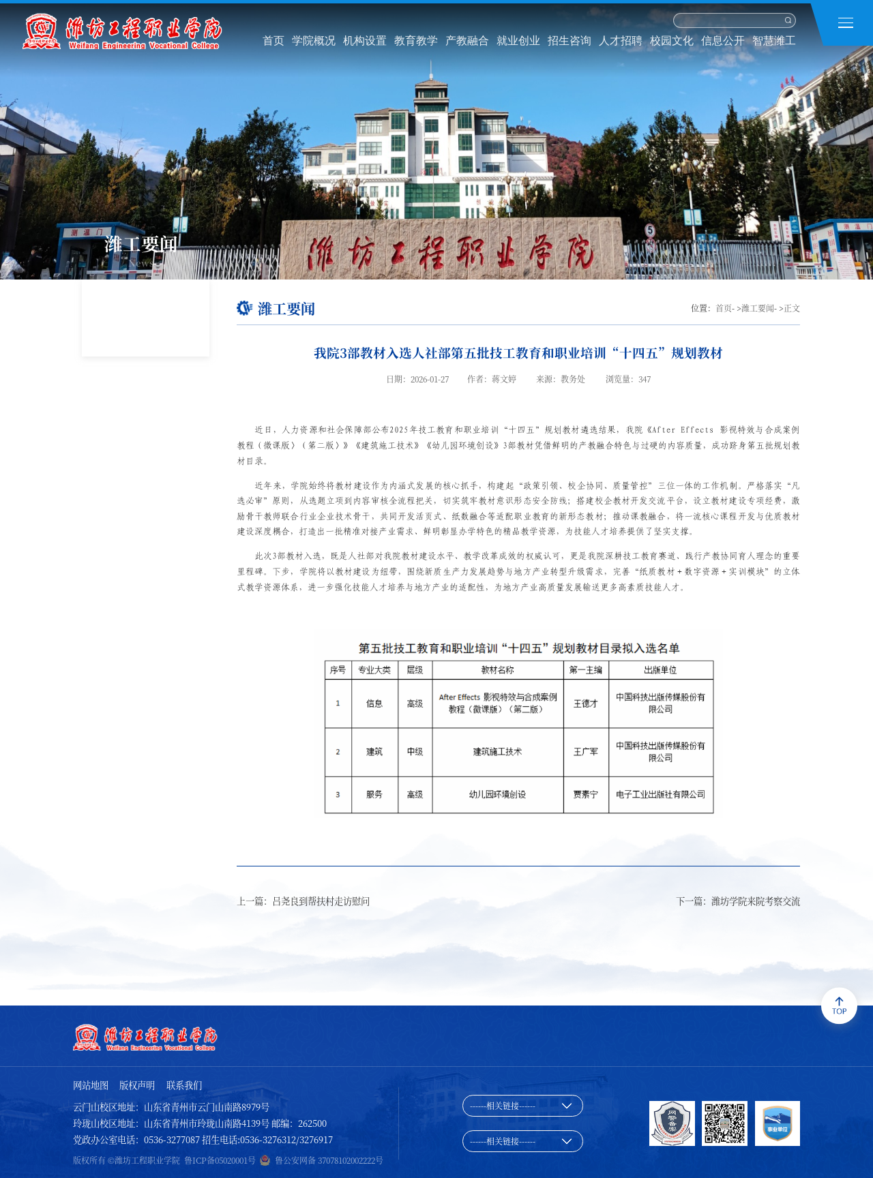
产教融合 (467, 41)
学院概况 (314, 41)
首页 (273, 41)
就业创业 (518, 41)
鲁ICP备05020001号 (220, 1160)
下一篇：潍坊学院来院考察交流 (738, 900)
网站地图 (90, 1084)
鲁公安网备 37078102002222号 (329, 1160)
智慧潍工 (774, 41)
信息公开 (723, 41)
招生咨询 (569, 41)
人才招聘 (620, 41)
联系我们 (184, 1084)
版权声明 (137, 1084)
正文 (792, 308)
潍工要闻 (757, 308)
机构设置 (365, 41)
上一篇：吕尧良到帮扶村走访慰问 (303, 900)
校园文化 (672, 41)
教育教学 (416, 41)
